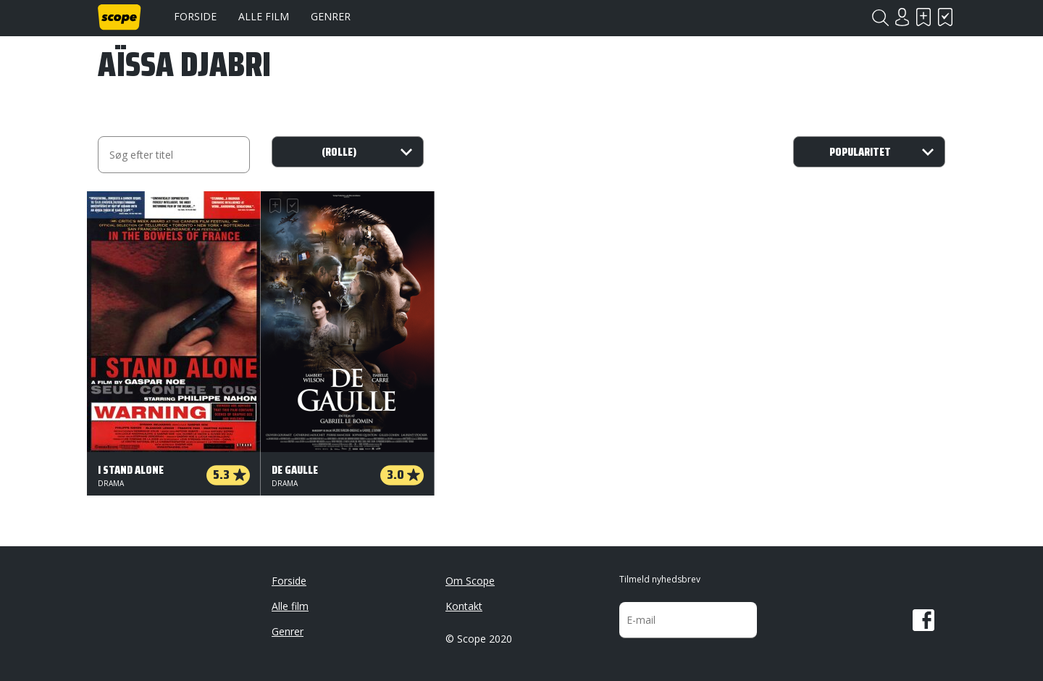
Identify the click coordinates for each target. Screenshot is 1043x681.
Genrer (331, 16)
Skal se (923, 17)
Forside (195, 16)
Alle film (263, 16)
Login (902, 17)
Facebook (923, 620)
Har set (945, 17)
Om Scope (470, 581)
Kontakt (463, 606)
